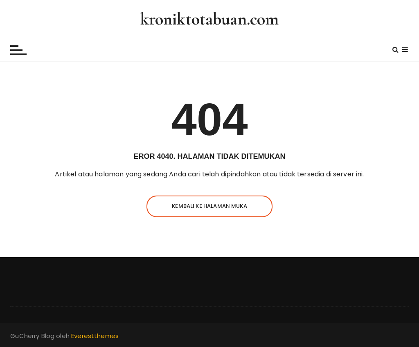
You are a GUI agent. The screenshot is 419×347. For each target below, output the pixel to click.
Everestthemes (95, 335)
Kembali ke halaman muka (209, 206)
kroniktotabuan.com (209, 19)
